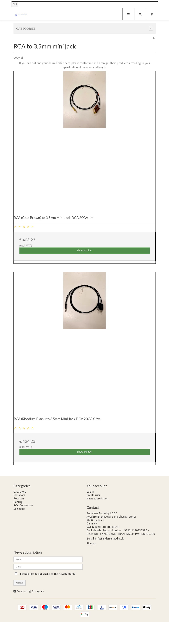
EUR (15, 4)
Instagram (38, 591)
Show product (84, 250)
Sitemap (91, 543)
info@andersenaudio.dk (109, 538)
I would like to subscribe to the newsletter (51, 573)
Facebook (22, 591)
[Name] (48, 559)
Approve (19, 583)
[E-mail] (48, 566)
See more (19, 508)
